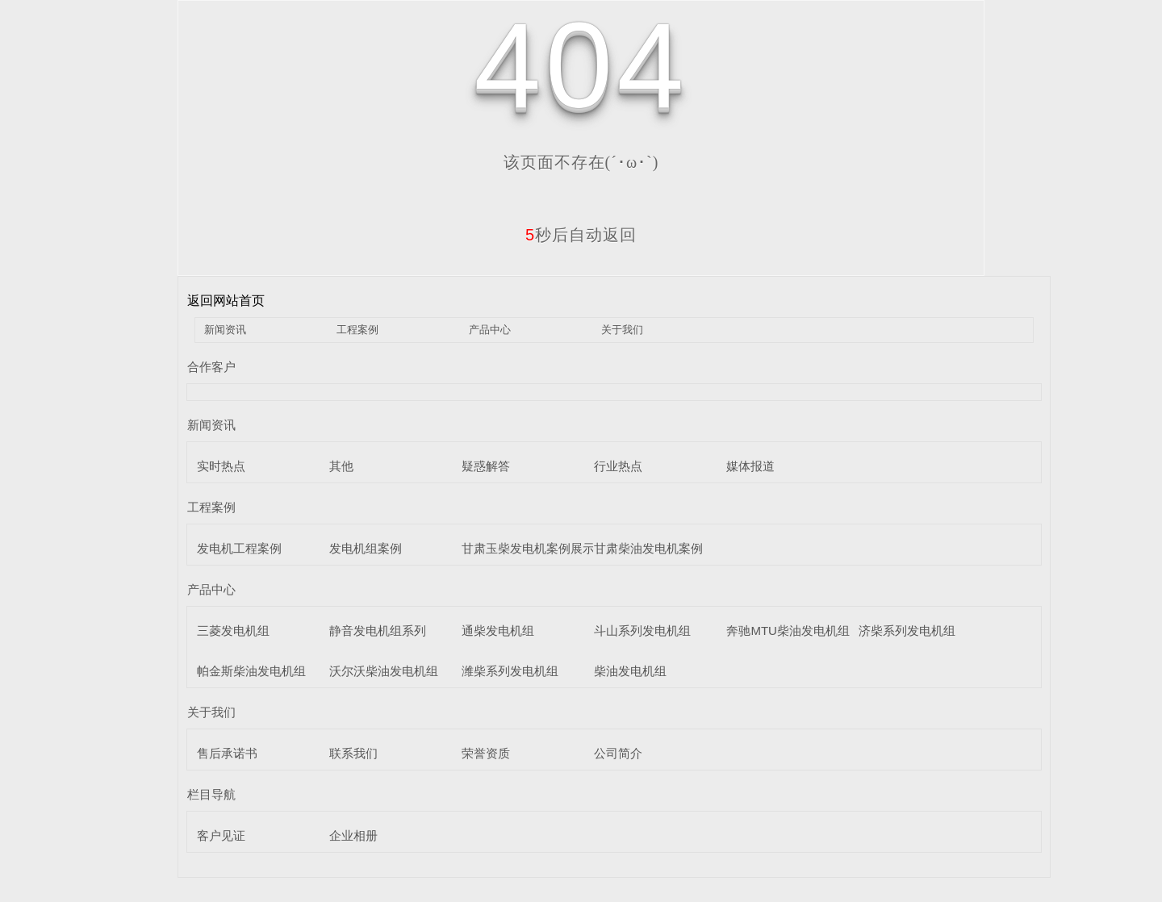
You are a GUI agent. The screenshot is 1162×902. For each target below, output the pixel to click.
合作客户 (211, 367)
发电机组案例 (365, 548)
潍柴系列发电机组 (510, 671)
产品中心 (490, 330)
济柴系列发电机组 (907, 630)
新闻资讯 (225, 330)
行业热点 (618, 466)
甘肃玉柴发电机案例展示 (528, 548)
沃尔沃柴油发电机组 (383, 671)
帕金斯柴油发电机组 (251, 671)
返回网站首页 (226, 300)
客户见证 (221, 835)
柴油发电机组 (630, 671)
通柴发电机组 (498, 630)
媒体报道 (750, 466)
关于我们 (622, 330)
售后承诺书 (227, 753)
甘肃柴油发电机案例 (648, 548)
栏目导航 (211, 794)
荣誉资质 (486, 753)
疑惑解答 (486, 466)
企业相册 (353, 835)
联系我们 (353, 753)
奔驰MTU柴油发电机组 (788, 630)
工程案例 (357, 330)
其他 (341, 466)
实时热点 (221, 466)
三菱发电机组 (233, 630)
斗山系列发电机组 (642, 630)
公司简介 (618, 753)
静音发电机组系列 (377, 630)
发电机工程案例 (239, 548)
